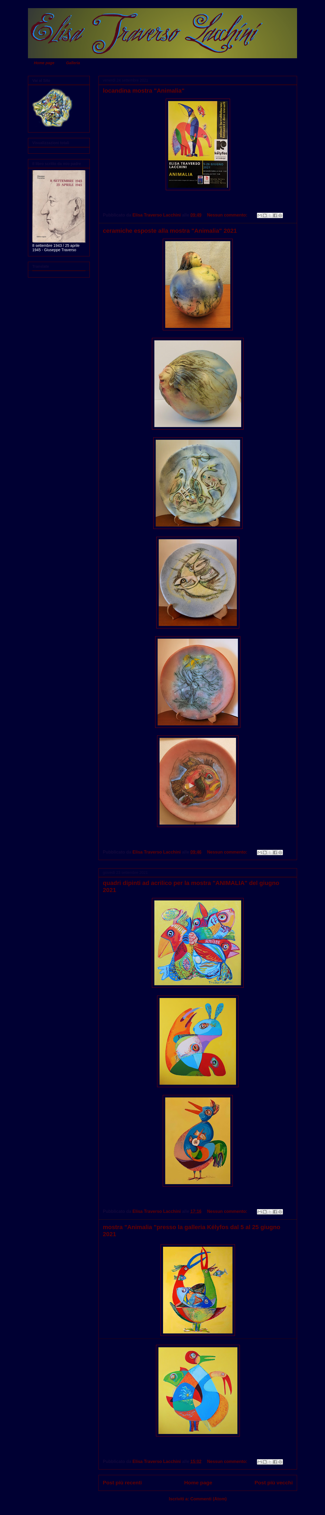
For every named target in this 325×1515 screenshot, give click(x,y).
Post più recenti (122, 1482)
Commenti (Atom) (208, 1499)
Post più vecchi (273, 1482)
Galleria (73, 63)
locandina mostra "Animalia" (143, 90)
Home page (44, 63)
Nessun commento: (227, 215)
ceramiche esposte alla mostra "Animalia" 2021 (170, 230)
